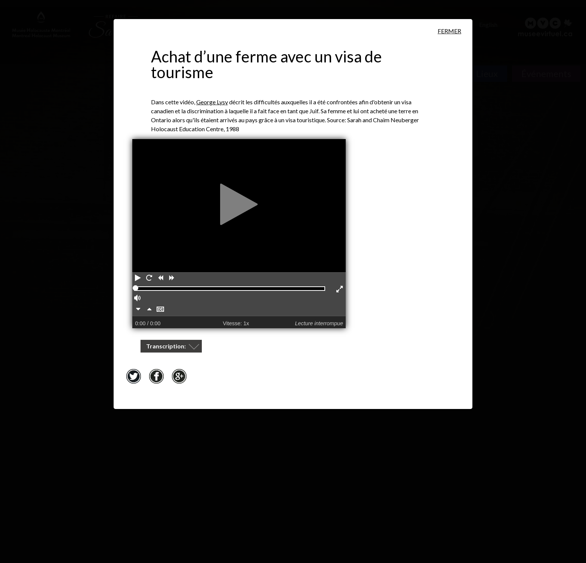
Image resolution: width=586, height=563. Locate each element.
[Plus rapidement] (149, 309)
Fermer (449, 30)
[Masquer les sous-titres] (160, 309)
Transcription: (166, 346)
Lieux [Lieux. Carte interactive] (487, 73)
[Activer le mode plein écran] (340, 289)
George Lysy (212, 101)
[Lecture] (137, 278)
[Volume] (137, 298)
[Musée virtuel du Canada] (545, 27)
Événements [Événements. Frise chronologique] (546, 73)
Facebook (156, 376)
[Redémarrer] (149, 278)
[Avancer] (171, 278)
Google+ (179, 376)
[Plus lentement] (137, 309)
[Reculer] (160, 278)
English (488, 24)
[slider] (135, 288)
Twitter (133, 376)
